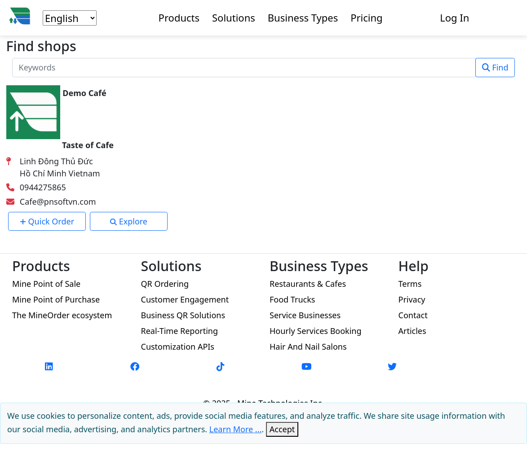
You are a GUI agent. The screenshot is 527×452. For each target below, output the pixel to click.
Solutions (233, 17)
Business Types (303, 17)
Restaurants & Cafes (308, 283)
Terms (410, 283)
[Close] (282, 429)
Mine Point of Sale (46, 283)
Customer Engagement (185, 299)
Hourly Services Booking (316, 330)
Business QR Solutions (183, 315)
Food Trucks (292, 299)
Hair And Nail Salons (308, 346)
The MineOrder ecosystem (62, 315)
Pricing (366, 17)
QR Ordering (165, 283)
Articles (412, 330)
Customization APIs (178, 346)
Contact (413, 315)
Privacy (412, 299)
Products (179, 17)
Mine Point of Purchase (56, 299)
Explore (128, 221)
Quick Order (47, 221)
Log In (454, 17)
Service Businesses (305, 315)
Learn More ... (235, 429)
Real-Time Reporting (179, 330)
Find (495, 67)
